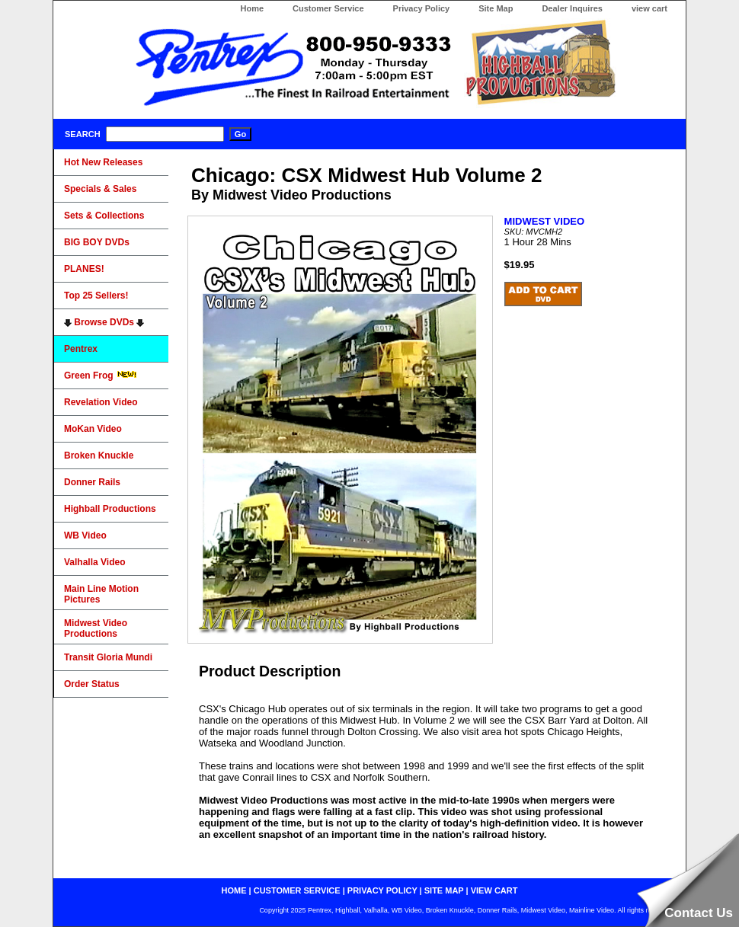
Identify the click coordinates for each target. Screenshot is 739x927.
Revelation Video (100, 402)
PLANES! (84, 269)
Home (252, 8)
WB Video (85, 535)
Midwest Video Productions (95, 628)
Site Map (495, 8)
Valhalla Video (94, 562)
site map (444, 890)
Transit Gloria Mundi (108, 657)
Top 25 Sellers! (96, 295)
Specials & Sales (100, 189)
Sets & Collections (104, 215)
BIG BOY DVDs (97, 242)
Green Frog (100, 375)
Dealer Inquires (572, 8)
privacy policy (382, 890)
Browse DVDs (104, 322)
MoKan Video (93, 429)
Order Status (92, 684)
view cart (649, 8)
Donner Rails (92, 482)
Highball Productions (110, 508)
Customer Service (328, 8)
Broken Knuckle (98, 455)
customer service (297, 890)
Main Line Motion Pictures (101, 594)
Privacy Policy (421, 8)
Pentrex (81, 349)
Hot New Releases (103, 162)
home (234, 890)
